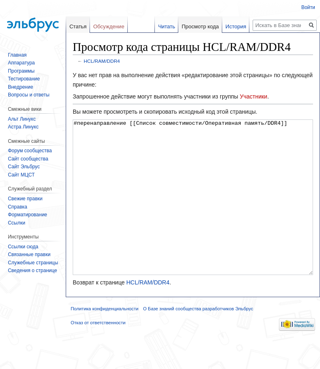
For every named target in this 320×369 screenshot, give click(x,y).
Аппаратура (21, 63)
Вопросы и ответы (28, 95)
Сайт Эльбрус (24, 167)
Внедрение (20, 87)
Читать (166, 26)
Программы (21, 71)
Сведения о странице (32, 270)
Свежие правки (25, 199)
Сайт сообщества (28, 159)
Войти (308, 7)
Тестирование (24, 79)
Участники (253, 96)
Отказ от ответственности (98, 353)
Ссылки (16, 223)
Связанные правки (29, 254)
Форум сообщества (30, 151)
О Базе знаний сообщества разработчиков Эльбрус (198, 339)
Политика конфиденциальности (104, 339)
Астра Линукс (23, 127)
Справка (17, 207)
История (236, 26)
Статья (78, 26)
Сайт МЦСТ (21, 175)
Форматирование (27, 215)
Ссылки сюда (23, 247)
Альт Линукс (22, 119)
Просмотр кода (200, 26)
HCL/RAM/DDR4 (102, 61)
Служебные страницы (33, 263)
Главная (17, 55)
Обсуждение (108, 26)
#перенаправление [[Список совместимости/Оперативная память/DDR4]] (193, 212)
